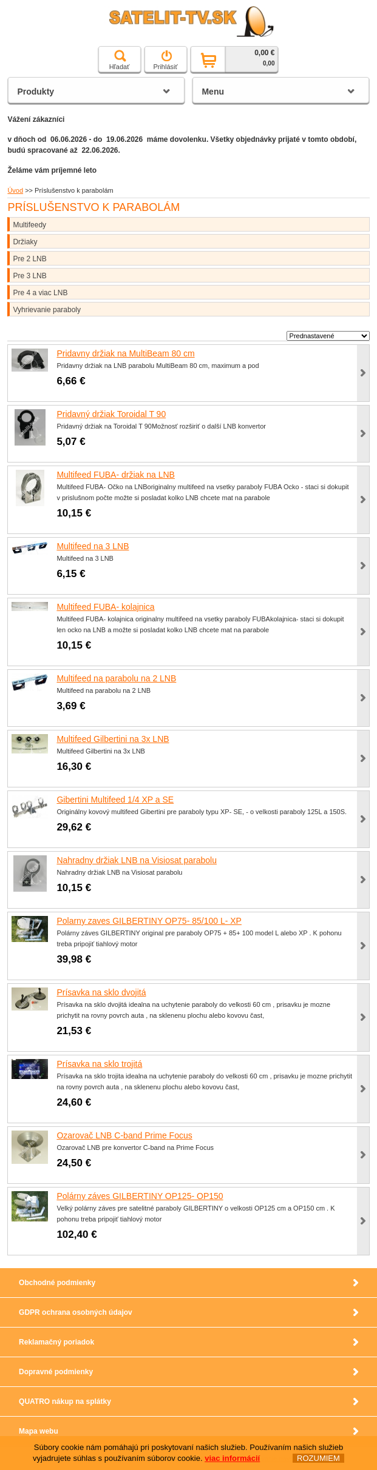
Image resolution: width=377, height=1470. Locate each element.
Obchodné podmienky (57, 1282)
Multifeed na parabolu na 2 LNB (116, 678)
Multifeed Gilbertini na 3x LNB (112, 739)
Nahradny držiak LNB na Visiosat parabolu (136, 860)
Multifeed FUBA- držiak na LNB (115, 474)
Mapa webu (38, 1431)
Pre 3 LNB (29, 276)
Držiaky (25, 242)
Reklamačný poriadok (56, 1342)
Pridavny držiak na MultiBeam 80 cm (125, 353)
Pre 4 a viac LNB (40, 293)
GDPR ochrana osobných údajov (75, 1312)
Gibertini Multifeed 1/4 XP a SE (115, 799)
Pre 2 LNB (29, 259)
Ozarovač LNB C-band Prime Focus (124, 1135)
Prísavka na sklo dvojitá (101, 992)
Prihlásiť (165, 60)
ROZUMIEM (318, 1458)
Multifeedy (29, 225)
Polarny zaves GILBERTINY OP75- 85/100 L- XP (149, 921)
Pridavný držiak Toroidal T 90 (111, 414)
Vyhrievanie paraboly (47, 310)
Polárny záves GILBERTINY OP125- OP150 (139, 1196)
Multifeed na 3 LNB (92, 546)
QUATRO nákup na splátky (65, 1401)
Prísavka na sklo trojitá (99, 1064)
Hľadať (119, 60)
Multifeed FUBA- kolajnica (105, 607)
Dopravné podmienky (56, 1372)
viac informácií (232, 1458)
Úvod (15, 190)
